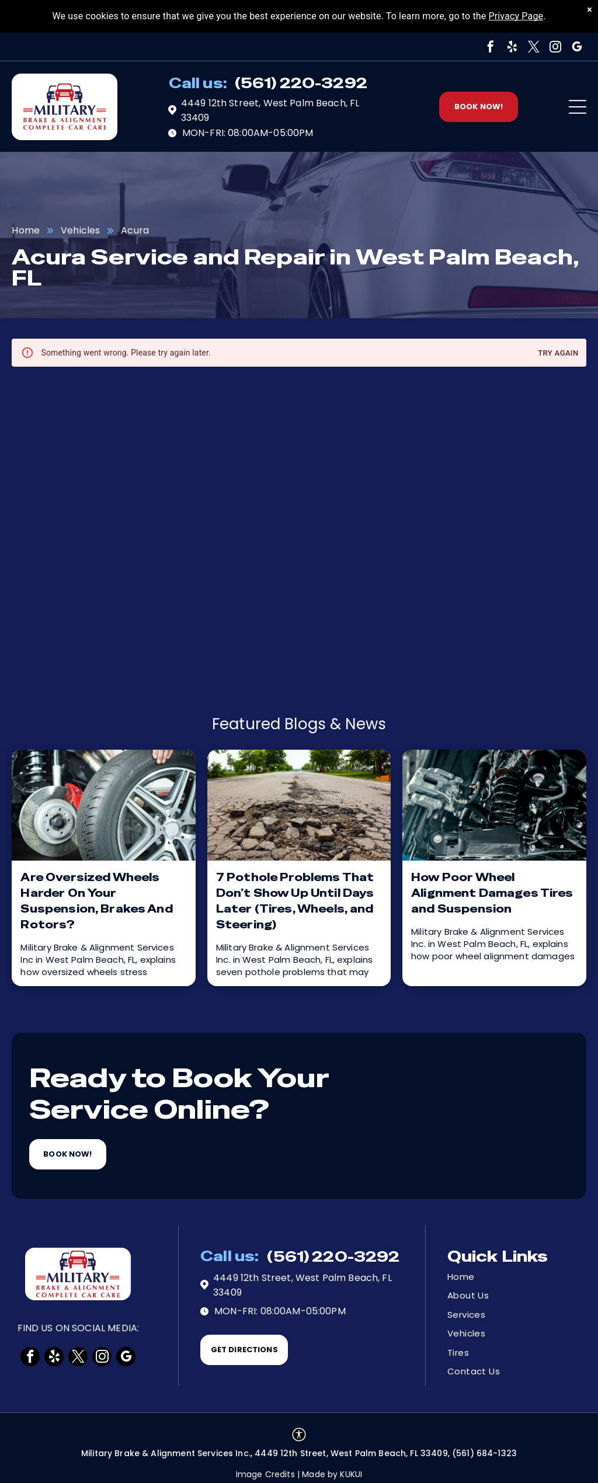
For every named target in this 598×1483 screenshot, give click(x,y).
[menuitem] (488, 1277)
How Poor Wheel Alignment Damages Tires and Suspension (492, 893)
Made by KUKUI (332, 1474)
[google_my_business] (577, 46)
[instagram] (556, 46)
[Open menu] (577, 107)
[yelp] (512, 46)
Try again (558, 353)
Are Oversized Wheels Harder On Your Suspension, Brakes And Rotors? (96, 901)
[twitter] (534, 46)
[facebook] (491, 46)
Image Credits (265, 1474)
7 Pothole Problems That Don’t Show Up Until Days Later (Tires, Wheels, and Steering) (295, 901)
